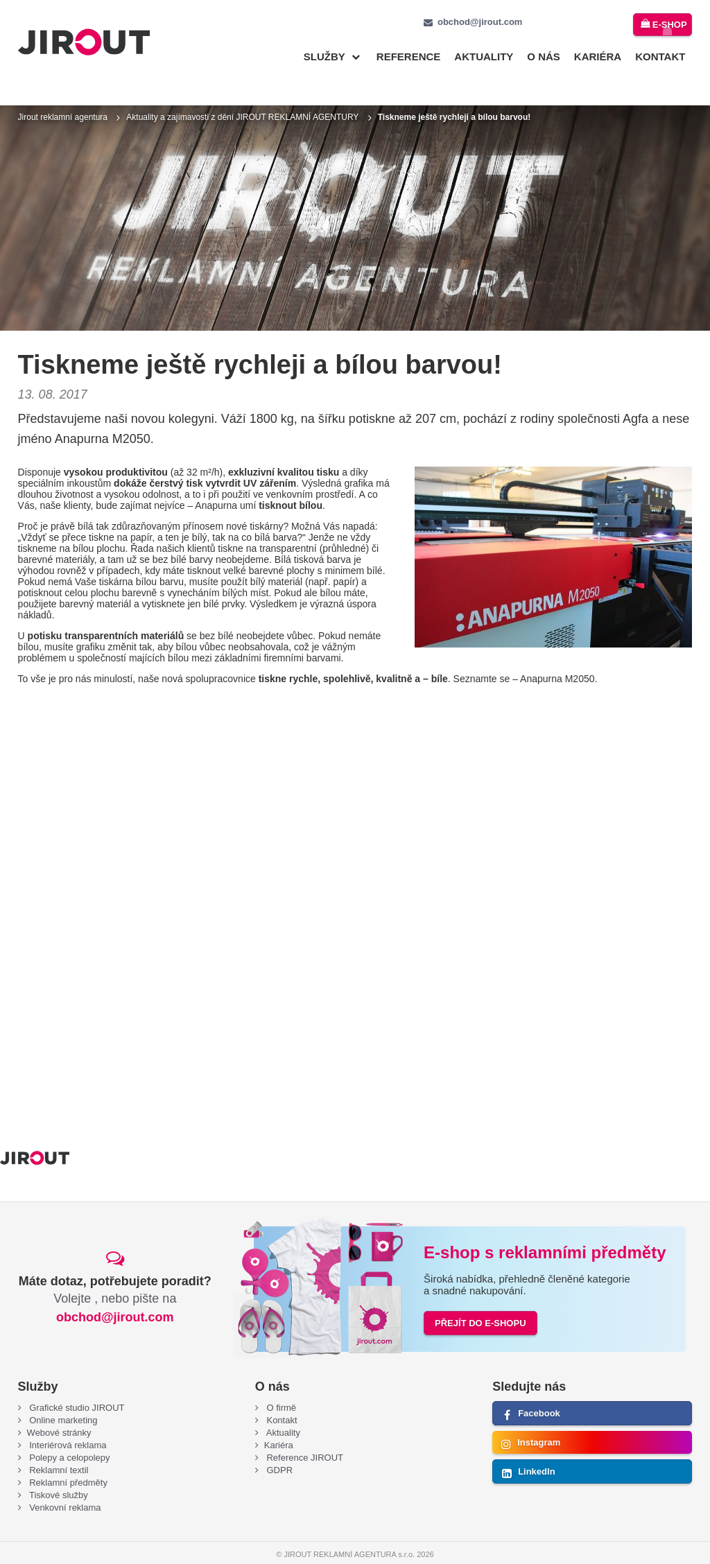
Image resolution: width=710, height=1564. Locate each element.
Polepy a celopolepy (68, 1435)
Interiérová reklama (67, 1423)
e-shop (667, 22)
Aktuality (483, 56)
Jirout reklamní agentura (62, 95)
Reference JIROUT (303, 1435)
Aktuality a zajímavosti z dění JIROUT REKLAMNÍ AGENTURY (242, 95)
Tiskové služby (57, 1473)
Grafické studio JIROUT (76, 1385)
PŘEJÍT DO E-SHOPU (480, 1301)
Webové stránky (59, 1410)
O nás (543, 56)
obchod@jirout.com (480, 22)
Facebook (539, 1391)
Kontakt (660, 56)
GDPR (278, 1448)
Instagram (538, 1420)
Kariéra (597, 56)
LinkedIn (536, 1449)
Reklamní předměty (67, 1460)
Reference (408, 56)
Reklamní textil (58, 1448)
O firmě (280, 1385)
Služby (324, 56)
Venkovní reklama (64, 1485)
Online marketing (62, 1398)
